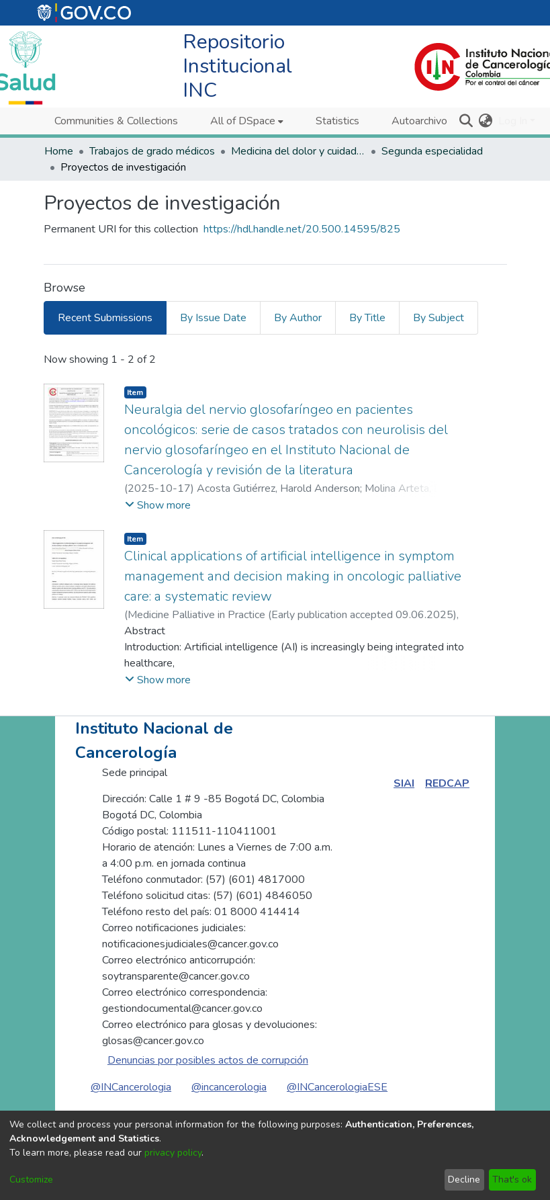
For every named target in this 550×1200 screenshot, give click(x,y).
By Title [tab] (367, 317)
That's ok (512, 1179)
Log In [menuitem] (512, 121)
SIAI (404, 783)
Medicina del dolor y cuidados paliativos (298, 151)
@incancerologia (229, 1087)
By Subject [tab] (438, 317)
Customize (31, 1179)
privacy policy (172, 1152)
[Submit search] (466, 121)
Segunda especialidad (432, 151)
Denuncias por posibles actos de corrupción (207, 1060)
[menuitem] (246, 121)
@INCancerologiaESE (337, 1087)
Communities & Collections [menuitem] (116, 121)
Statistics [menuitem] (337, 121)
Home (58, 151)
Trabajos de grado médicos (152, 151)
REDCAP (447, 783)
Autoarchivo (419, 121)
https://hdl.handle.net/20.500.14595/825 (301, 229)
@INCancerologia (131, 1087)
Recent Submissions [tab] (105, 317)
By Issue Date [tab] (213, 317)
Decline (464, 1179)
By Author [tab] (298, 317)
